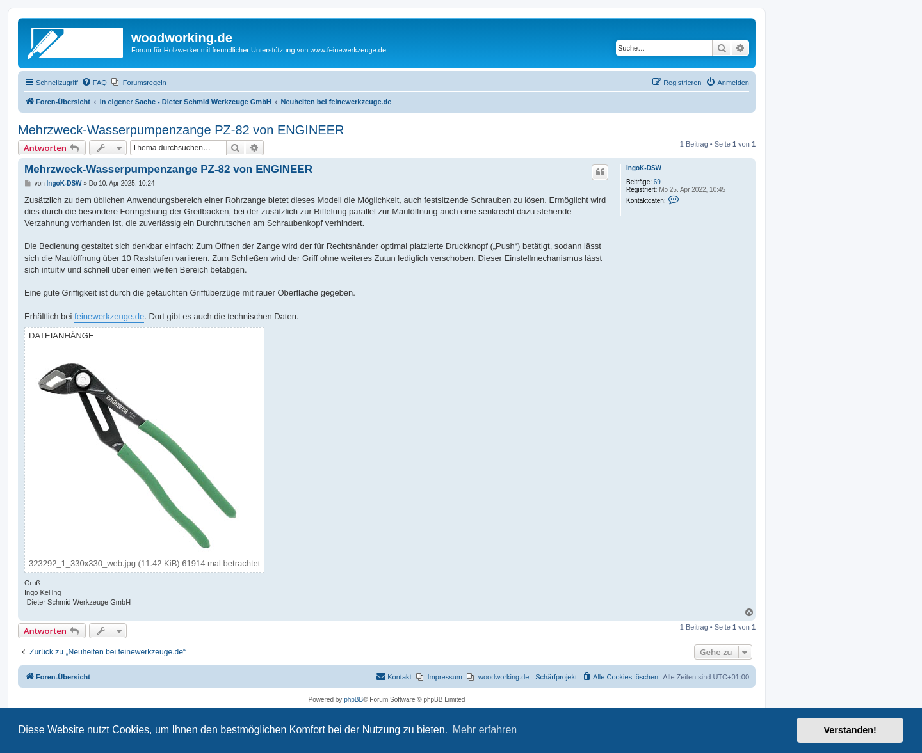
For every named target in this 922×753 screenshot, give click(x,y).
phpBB (353, 699)
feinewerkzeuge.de (109, 316)
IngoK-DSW (643, 167)
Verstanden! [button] (850, 730)
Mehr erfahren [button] (485, 729)
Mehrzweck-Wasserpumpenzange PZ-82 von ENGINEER (181, 130)
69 (657, 182)
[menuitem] (94, 82)
